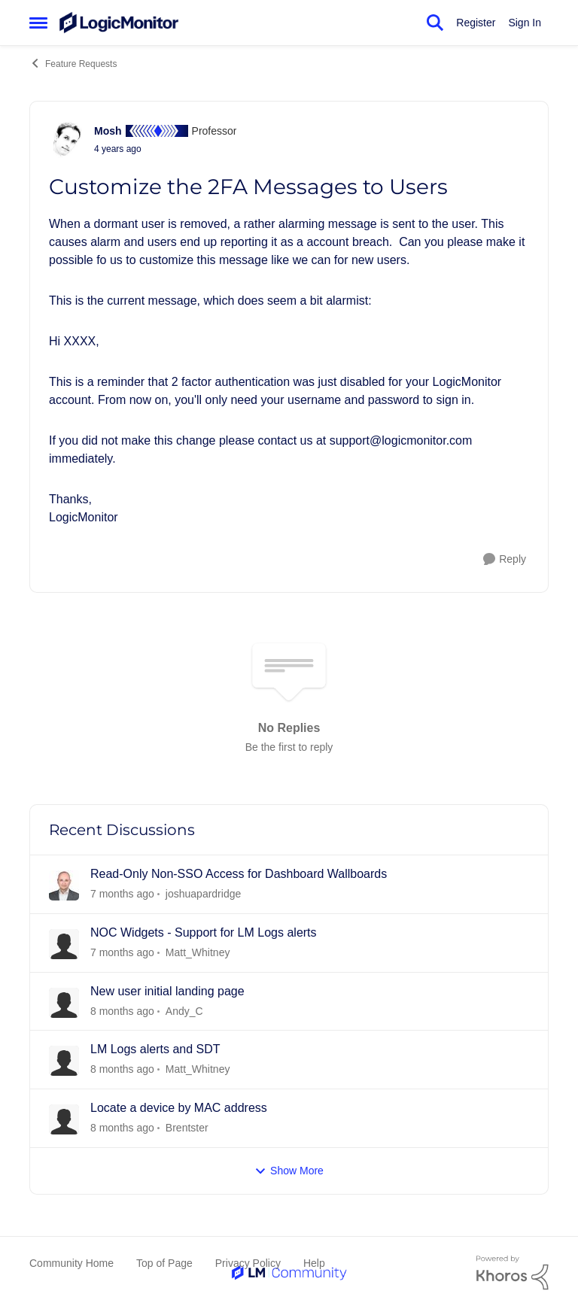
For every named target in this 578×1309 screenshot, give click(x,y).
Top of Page (164, 1263)
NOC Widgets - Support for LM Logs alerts (203, 932)
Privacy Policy (248, 1263)
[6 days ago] (122, 894)
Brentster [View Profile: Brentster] (187, 1128)
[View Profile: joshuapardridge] (64, 885)
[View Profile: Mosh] (68, 139)
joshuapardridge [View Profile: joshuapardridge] (203, 894)
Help (314, 1263)
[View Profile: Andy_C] (64, 1003)
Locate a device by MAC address (178, 1107)
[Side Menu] (38, 22)
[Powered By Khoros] (512, 1273)
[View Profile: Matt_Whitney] (64, 944)
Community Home (71, 1263)
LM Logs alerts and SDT (155, 1049)
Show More (289, 1171)
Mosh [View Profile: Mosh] (108, 131)
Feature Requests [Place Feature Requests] (73, 63)
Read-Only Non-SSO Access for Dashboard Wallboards (238, 873)
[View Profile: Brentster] (64, 1119)
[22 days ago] (122, 1069)
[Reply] (504, 559)
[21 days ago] (122, 953)
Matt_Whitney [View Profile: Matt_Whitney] (198, 952)
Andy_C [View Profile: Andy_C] (184, 1010)
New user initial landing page (167, 991)
